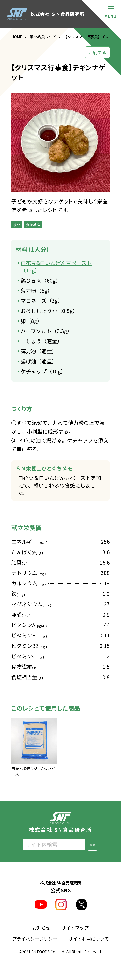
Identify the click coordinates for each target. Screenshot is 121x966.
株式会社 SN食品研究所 (60, 822)
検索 (92, 845)
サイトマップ (75, 927)
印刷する (97, 52)
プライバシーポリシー (34, 938)
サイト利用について (88, 938)
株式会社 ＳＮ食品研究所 (45, 14)
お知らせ (41, 927)
